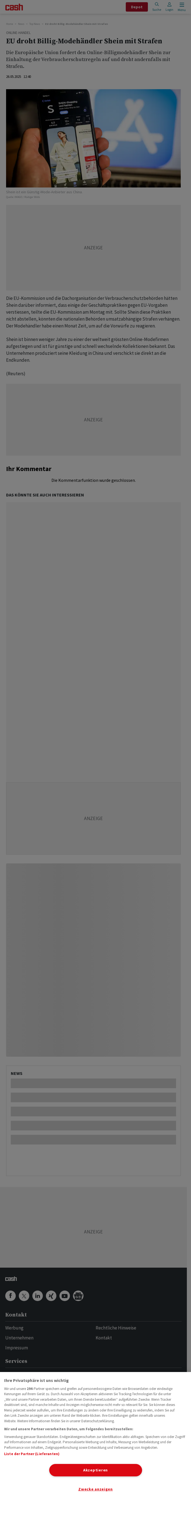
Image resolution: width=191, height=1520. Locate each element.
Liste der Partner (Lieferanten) (31, 1454)
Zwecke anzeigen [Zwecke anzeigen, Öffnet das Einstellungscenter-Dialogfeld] (95, 1489)
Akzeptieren (95, 1470)
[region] (95, 1446)
